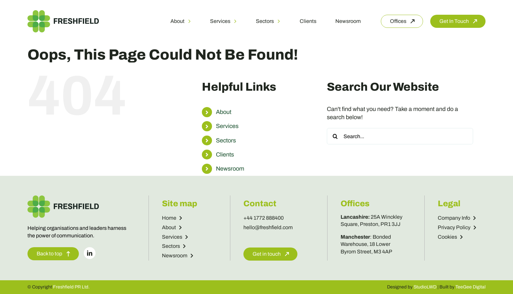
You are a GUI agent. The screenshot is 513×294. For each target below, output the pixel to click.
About (223, 112)
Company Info (457, 218)
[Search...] (400, 136)
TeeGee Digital (470, 287)
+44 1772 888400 (263, 218)
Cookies (450, 237)
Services (227, 126)
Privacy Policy (457, 227)
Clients (225, 154)
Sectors (226, 140)
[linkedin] (90, 253)
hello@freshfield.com (268, 227)
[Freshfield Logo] (63, 13)
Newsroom (230, 168)
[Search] (335, 136)
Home (172, 218)
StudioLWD (425, 287)
